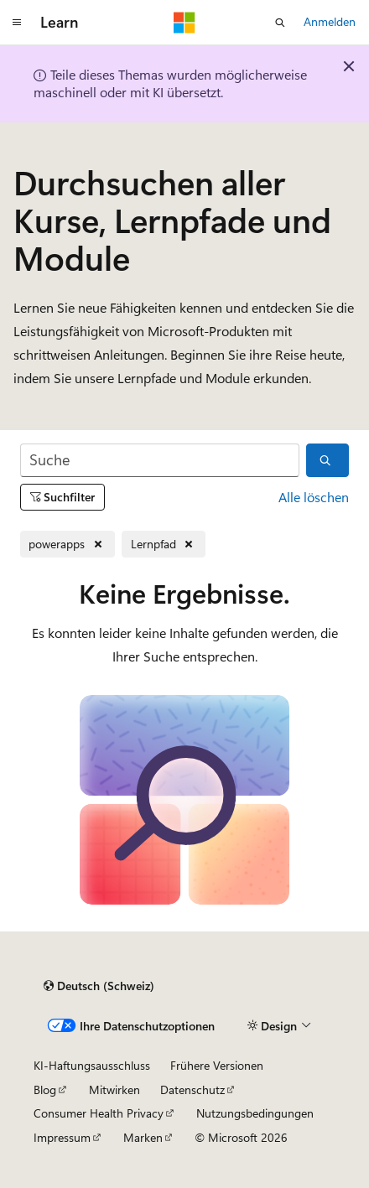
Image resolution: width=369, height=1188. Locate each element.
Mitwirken (114, 1089)
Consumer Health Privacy (99, 1113)
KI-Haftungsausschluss (92, 1065)
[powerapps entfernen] (67, 544)
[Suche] (159, 461)
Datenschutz (192, 1089)
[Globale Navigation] (17, 23)
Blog (45, 1089)
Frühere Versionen (216, 1065)
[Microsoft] (184, 23)
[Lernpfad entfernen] (163, 544)
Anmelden (330, 21)
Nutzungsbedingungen (255, 1113)
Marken (143, 1137)
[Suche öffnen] (280, 23)
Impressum (62, 1137)
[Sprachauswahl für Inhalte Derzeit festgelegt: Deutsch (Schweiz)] (99, 986)
